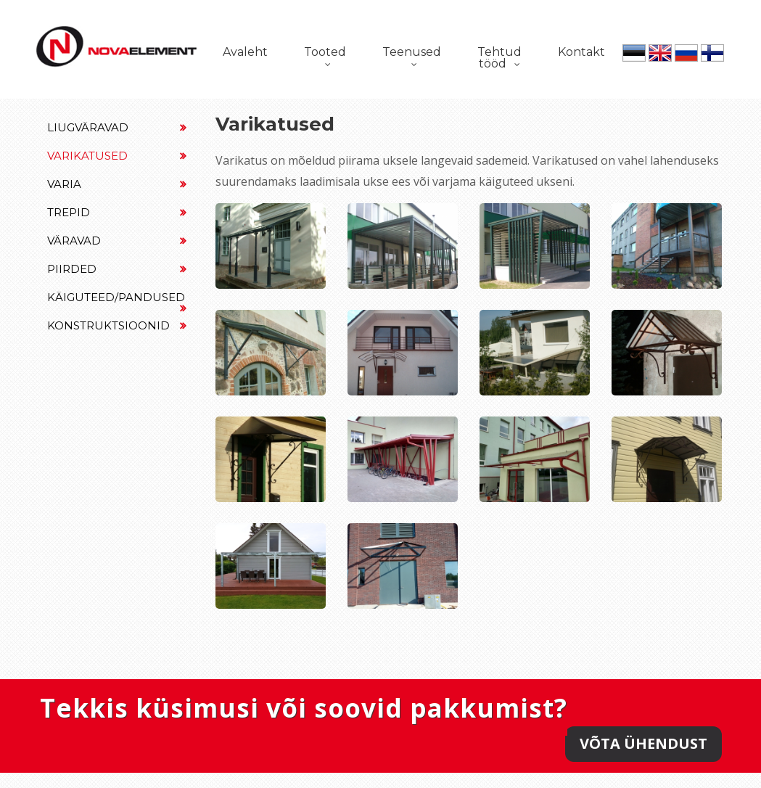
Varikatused (117, 156)
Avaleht (245, 52)
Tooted (325, 52)
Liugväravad (117, 127)
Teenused (411, 52)
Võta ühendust (643, 743)
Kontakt (581, 52)
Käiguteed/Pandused (117, 300)
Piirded (117, 269)
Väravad (117, 240)
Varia (117, 184)
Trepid (117, 212)
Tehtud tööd (499, 57)
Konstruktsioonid (117, 325)
